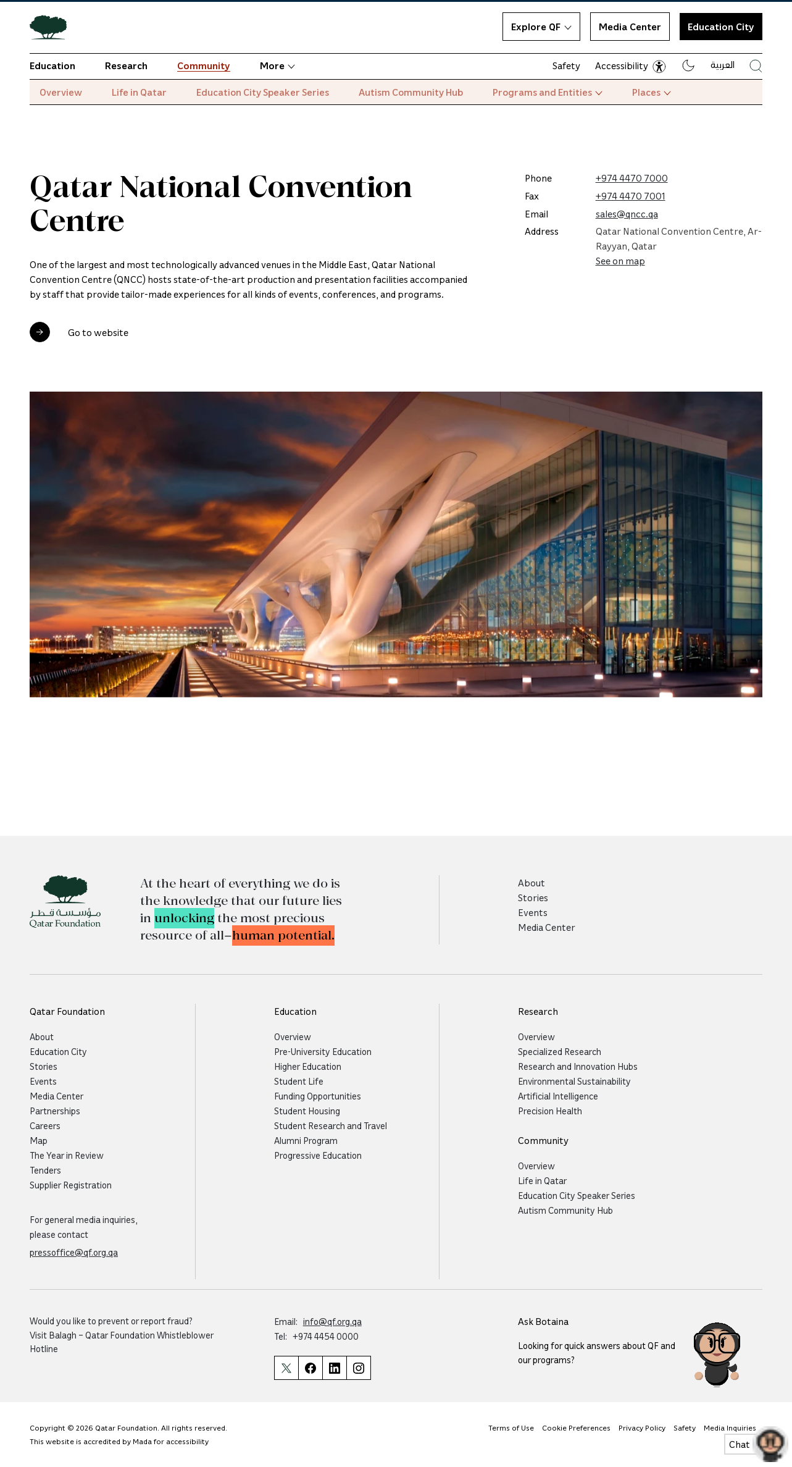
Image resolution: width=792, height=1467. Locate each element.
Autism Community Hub (411, 92)
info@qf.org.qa (332, 1321)
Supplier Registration (71, 1184)
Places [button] (651, 92)
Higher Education (307, 1066)
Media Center (630, 26)
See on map (620, 260)
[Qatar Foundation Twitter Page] (286, 1368)
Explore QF (541, 26)
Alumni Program (306, 1140)
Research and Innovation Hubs (578, 1066)
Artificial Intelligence (558, 1095)
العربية (723, 64)
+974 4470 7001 (630, 196)
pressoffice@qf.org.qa (74, 1252)
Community (203, 65)
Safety (566, 65)
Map (39, 1140)
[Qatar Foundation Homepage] (53, 26)
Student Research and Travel (330, 1125)
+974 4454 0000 (326, 1336)
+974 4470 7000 (632, 178)
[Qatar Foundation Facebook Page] (310, 1368)
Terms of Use (511, 1427)
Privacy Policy (642, 1427)
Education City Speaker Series (262, 92)
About (531, 882)
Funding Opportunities (317, 1095)
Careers (45, 1125)
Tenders (45, 1169)
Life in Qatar (139, 92)
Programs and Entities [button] (547, 92)
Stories (533, 897)
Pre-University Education (323, 1051)
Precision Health (550, 1110)
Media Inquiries (730, 1427)
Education (52, 65)
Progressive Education (318, 1155)
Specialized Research (559, 1051)
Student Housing (307, 1110)
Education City (58, 1051)
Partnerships (55, 1110)
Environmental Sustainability (574, 1081)
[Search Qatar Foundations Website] (755, 65)
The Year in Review (67, 1155)
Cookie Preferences (576, 1427)
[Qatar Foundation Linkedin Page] (334, 1368)
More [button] (277, 65)
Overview (61, 92)
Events (533, 912)
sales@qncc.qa (627, 214)
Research (126, 65)
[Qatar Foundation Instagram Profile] (358, 1368)
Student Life (298, 1081)
